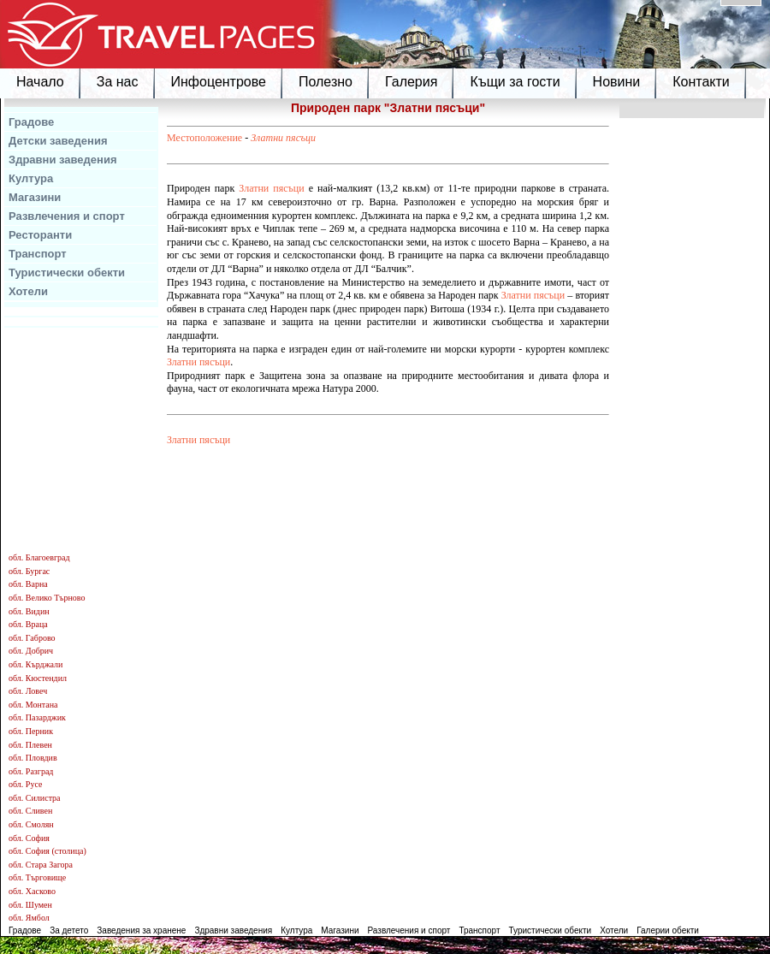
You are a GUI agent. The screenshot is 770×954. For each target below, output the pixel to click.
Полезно (325, 81)
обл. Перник (31, 731)
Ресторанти (40, 234)
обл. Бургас (29, 571)
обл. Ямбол (29, 917)
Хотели (28, 291)
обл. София (29, 838)
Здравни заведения (63, 159)
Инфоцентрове (218, 81)
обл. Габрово (32, 638)
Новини (617, 81)
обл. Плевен (30, 745)
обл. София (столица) (47, 851)
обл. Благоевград (39, 557)
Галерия (411, 81)
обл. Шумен (30, 905)
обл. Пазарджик (37, 717)
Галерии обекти (668, 930)
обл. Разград (31, 771)
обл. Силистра (35, 798)
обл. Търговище (37, 877)
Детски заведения (58, 140)
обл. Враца (28, 624)
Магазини (35, 197)
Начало (40, 81)
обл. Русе (25, 784)
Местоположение (204, 138)
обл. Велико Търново (47, 597)
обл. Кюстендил (38, 678)
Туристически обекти (67, 272)
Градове (31, 122)
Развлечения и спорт (67, 216)
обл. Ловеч (28, 691)
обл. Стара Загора (41, 864)
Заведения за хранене (141, 930)
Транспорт (38, 253)
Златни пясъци (283, 138)
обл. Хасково (32, 891)
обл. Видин (29, 611)
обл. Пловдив (33, 757)
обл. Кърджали (35, 664)
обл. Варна (28, 584)
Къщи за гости (515, 81)
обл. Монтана (33, 704)
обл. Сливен (30, 810)
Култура (31, 178)
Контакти (701, 81)
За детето (69, 930)
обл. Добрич (31, 650)
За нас (118, 81)
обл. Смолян (31, 824)
